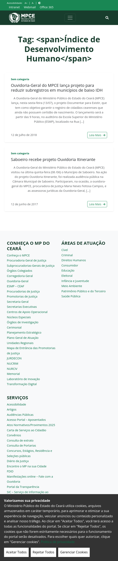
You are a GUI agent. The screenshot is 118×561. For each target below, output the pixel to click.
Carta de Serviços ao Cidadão (26, 430)
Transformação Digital (22, 384)
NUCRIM (12, 363)
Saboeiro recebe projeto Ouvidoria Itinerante (53, 159)
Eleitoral (67, 276)
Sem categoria (20, 79)
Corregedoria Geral (20, 276)
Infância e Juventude (75, 281)
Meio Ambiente (71, 286)
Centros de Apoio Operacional (27, 312)
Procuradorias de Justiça (23, 291)
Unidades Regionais (20, 343)
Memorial (13, 374)
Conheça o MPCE (18, 255)
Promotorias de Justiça (22, 296)
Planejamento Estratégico (24, 332)
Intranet (14, 7)
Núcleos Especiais (19, 317)
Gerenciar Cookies (74, 552)
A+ (26, 2)
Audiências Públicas (20, 415)
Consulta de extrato (20, 440)
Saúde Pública (70, 296)
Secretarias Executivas (22, 307)
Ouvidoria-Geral (17, 281)
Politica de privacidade (58, 542)
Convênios (14, 435)
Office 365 (47, 7)
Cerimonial (14, 327)
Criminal (67, 255)
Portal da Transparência (23, 487)
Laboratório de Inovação (23, 379)
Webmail (30, 7)
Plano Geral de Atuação (23, 338)
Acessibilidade (16, 404)
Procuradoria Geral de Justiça (26, 260)
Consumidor (69, 265)
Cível (64, 250)
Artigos (11, 409)
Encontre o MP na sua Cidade (26, 466)
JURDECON (14, 358)
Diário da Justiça (18, 461)
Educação (67, 270)
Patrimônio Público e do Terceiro (83, 291)
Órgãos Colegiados (19, 271)
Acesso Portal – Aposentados (26, 420)
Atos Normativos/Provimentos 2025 (31, 425)
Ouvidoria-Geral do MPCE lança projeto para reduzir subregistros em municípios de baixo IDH (57, 88)
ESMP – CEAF (15, 286)
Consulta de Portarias (21, 445)
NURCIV (12, 369)
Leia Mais (97, 135)
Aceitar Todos (16, 552)
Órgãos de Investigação (22, 322)
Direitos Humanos (73, 260)
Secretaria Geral (17, 302)
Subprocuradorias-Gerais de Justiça (30, 266)
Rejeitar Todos (43, 552)
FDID (10, 471)
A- (33, 2)
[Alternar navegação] (70, 18)
